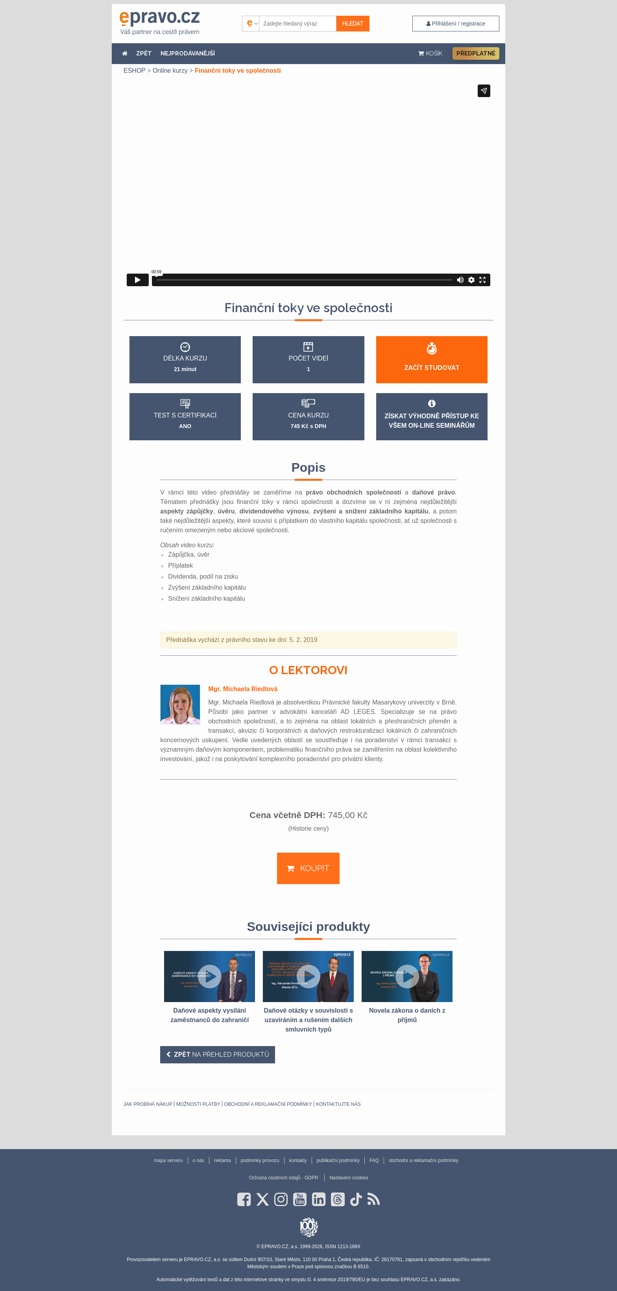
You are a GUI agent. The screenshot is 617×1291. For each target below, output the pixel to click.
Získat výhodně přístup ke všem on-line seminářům (431, 414)
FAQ (374, 1160)
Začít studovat (432, 367)
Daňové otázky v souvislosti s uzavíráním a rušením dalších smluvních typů (308, 1020)
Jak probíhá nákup (148, 1104)
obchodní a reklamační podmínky (268, 1104)
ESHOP (135, 70)
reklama (222, 1160)
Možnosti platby (198, 1104)
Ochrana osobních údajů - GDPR (283, 1178)
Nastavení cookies (348, 1178)
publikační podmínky (338, 1160)
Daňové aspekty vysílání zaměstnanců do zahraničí (209, 1015)
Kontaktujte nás (338, 1104)
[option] (209, 988)
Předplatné (475, 53)
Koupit (314, 868)
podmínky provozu (260, 1160)
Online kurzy (170, 70)
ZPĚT (144, 53)
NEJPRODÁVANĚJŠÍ (188, 53)
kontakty (298, 1160)
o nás (198, 1160)
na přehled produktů (220, 1054)
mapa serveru (168, 1160)
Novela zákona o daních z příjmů (407, 1015)
